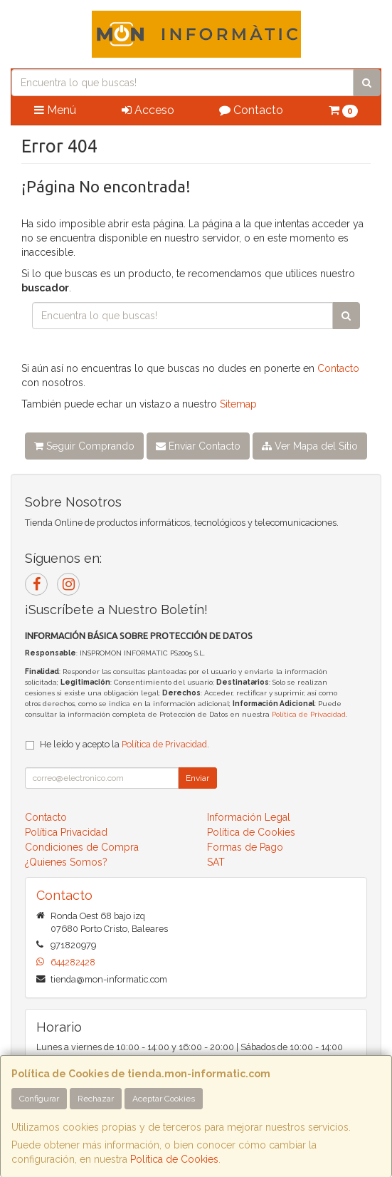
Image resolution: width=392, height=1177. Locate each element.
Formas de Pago (245, 847)
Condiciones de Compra (82, 847)
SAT (216, 862)
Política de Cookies (174, 1159)
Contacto (251, 110)
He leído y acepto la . (124, 744)
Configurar (39, 1099)
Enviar (197, 778)
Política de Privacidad (309, 714)
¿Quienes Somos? (66, 862)
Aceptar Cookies (163, 1099)
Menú (55, 110)
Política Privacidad (66, 832)
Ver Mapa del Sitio (310, 446)
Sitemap (238, 404)
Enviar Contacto (198, 446)
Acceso (148, 110)
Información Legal (248, 817)
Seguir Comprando (84, 446)
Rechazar (96, 1099)
